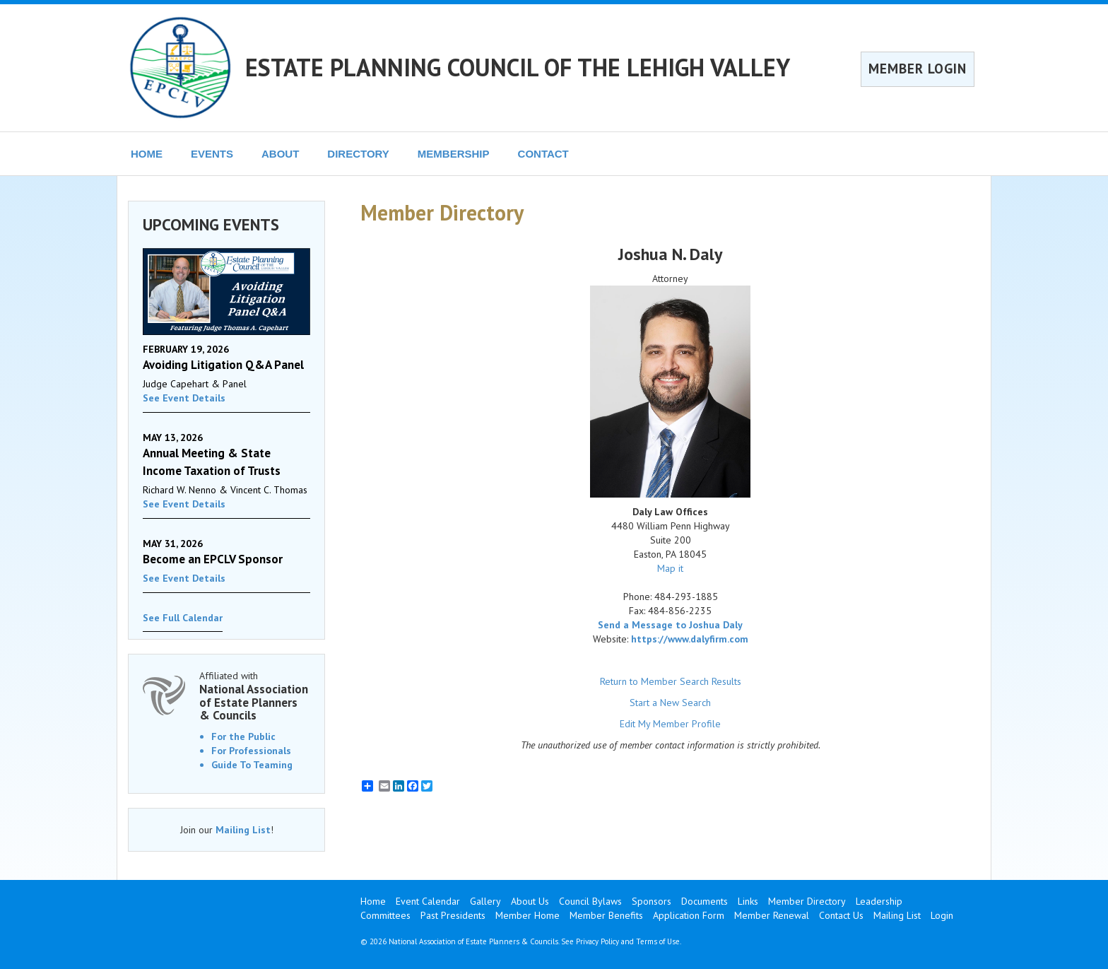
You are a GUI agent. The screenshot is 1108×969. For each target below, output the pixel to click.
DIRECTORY (358, 154)
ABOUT (280, 154)
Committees (385, 915)
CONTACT (543, 154)
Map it (670, 568)
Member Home (527, 915)
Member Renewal (771, 915)
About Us (530, 901)
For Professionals (251, 750)
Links (748, 901)
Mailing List (243, 829)
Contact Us (841, 915)
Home (373, 901)
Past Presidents (452, 915)
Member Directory (807, 901)
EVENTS (212, 154)
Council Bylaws (590, 901)
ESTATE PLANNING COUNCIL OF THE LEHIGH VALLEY (517, 67)
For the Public (243, 736)
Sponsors (651, 901)
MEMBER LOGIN (917, 68)
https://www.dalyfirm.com (689, 639)
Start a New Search (670, 702)
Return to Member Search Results (670, 681)
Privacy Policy (597, 941)
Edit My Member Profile (670, 723)
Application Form (688, 915)
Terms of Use (658, 941)
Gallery (485, 901)
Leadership (879, 901)
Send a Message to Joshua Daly (670, 624)
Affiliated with (254, 695)
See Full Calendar (183, 617)
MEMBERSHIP (454, 154)
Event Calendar (428, 901)
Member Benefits (606, 915)
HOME (147, 154)
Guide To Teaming (252, 764)
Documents (704, 901)
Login (942, 915)
